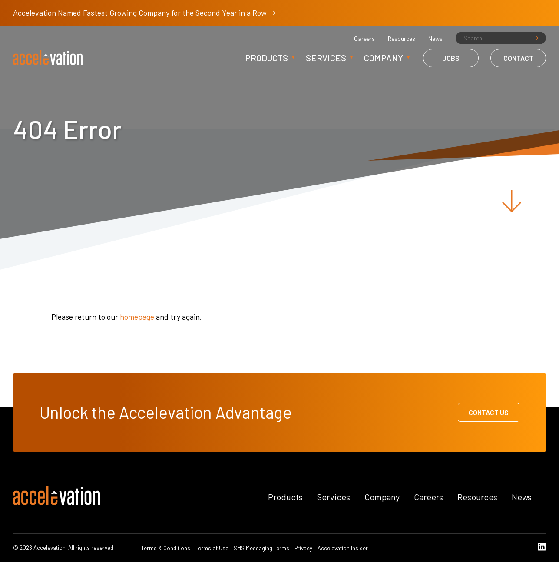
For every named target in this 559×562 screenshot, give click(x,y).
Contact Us (489, 412)
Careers (364, 38)
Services (326, 58)
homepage (137, 316)
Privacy (303, 548)
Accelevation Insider (343, 548)
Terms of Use (211, 548)
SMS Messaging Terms (261, 548)
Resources (401, 38)
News (435, 38)
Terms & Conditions (165, 548)
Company (383, 58)
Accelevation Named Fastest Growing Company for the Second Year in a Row (144, 12)
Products (266, 58)
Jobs (451, 58)
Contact (518, 58)
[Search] (501, 38)
